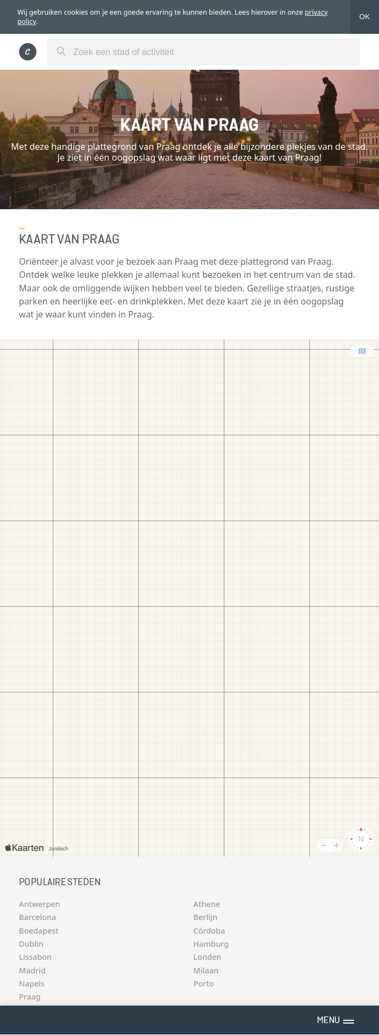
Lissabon (35, 957)
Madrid (32, 970)
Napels (32, 983)
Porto (204, 983)
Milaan (206, 970)
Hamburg (211, 944)
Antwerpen (39, 904)
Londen (207, 957)
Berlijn (206, 917)
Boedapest (39, 931)
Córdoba (209, 931)
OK (364, 17)
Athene (207, 904)
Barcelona (37, 917)
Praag (30, 996)
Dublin (31, 944)
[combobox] (203, 52)
